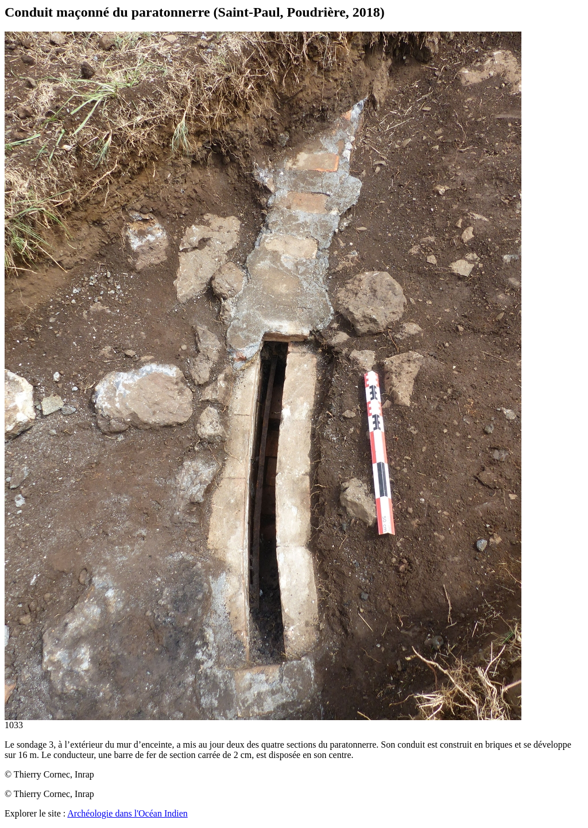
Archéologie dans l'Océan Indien (127, 813)
